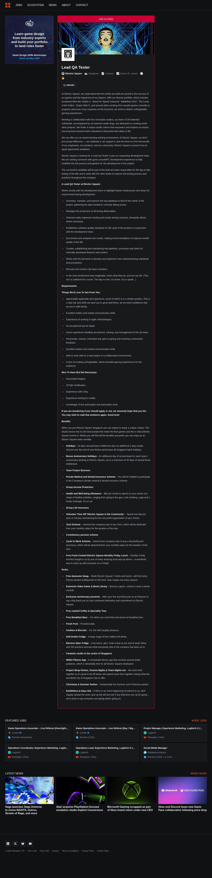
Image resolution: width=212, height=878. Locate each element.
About (66, 5)
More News (199, 773)
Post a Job (44, 851)
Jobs (19, 5)
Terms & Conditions (70, 851)
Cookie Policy (103, 851)
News (53, 5)
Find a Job (32, 851)
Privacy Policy (88, 851)
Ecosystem (35, 5)
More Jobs (199, 720)
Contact (82, 5)
